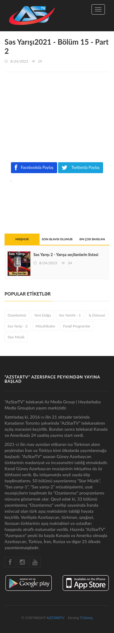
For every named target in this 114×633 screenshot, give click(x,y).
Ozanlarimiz (17, 315)
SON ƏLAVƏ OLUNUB (57, 239)
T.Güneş (86, 617)
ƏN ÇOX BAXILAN (92, 239)
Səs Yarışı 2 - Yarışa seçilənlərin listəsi (65, 254)
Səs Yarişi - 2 (18, 326)
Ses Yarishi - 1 (70, 315)
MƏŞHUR (22, 239)
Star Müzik (16, 337)
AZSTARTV (55, 617)
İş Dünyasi (97, 315)
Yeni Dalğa (42, 315)
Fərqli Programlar (76, 326)
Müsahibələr (45, 326)
